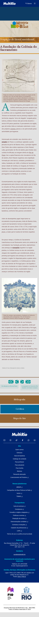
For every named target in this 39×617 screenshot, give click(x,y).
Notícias (19, 471)
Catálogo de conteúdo (19, 459)
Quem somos (19, 449)
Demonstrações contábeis (19, 521)
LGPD (19, 531)
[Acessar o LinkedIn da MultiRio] (35, 440)
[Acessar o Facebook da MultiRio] (22, 440)
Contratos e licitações (19, 525)
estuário (4, 142)
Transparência (20, 503)
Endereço (19, 540)
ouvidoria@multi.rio (19, 554)
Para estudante (19, 465)
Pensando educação (19, 474)
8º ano (7, 368)
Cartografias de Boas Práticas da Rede (19, 490)
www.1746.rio (22, 576)
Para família (19, 468)
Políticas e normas (19, 515)
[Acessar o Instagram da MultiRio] (10, 440)
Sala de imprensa (19, 456)
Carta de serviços (19, 506)
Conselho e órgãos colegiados (19, 512)
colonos (13, 129)
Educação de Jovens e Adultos (17, 368)
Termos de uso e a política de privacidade (19, 534)
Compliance (19, 509)
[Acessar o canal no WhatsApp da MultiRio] (28, 440)
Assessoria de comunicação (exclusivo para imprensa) (19, 560)
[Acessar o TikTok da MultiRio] (16, 440)
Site (19, 446)
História (4, 368)
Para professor (19, 462)
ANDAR (19, 487)
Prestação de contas (19, 518)
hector (19, 493)
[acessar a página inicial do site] (9, 3)
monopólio (15, 248)
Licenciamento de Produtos (19, 477)
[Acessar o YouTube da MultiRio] (4, 440)
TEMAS (19, 496)
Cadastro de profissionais (19, 528)
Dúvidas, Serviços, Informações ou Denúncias (19, 570)
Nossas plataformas (20, 484)
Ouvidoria (19, 551)
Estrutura (19, 452)
